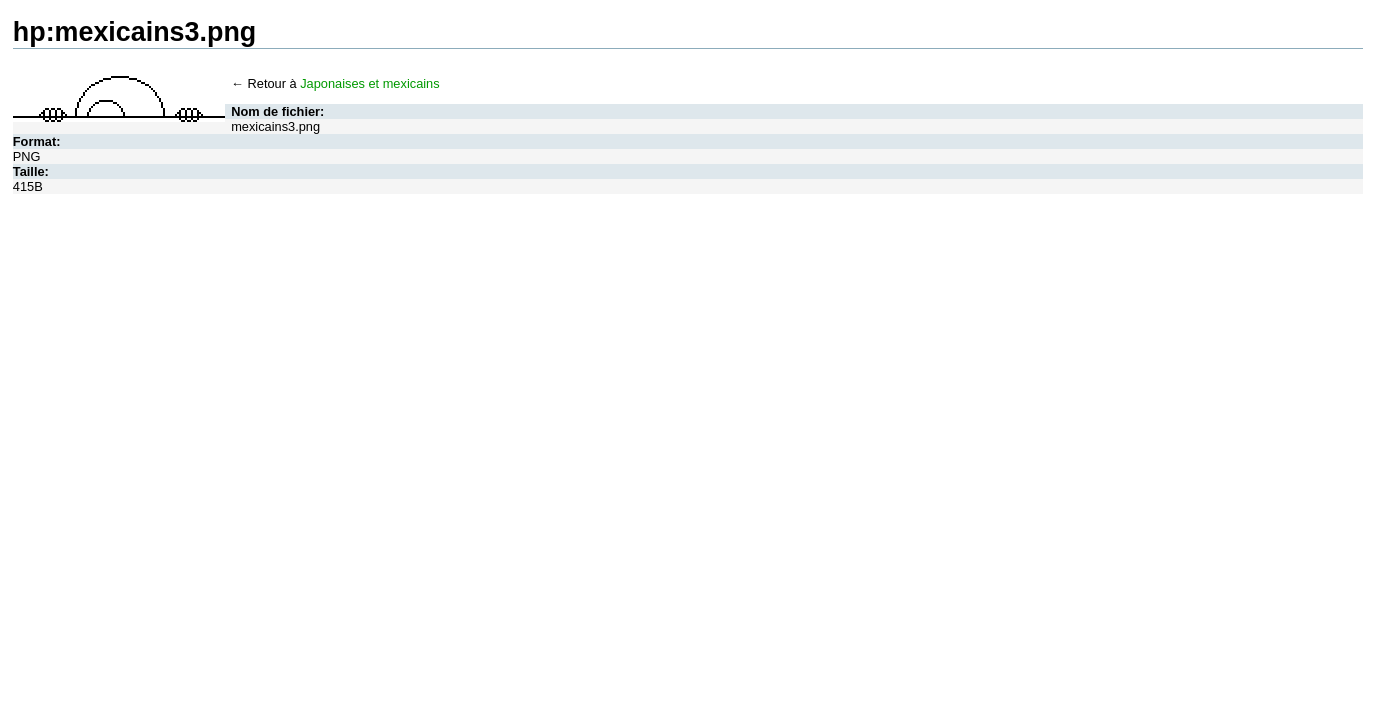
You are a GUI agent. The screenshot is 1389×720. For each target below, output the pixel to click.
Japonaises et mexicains (369, 83)
